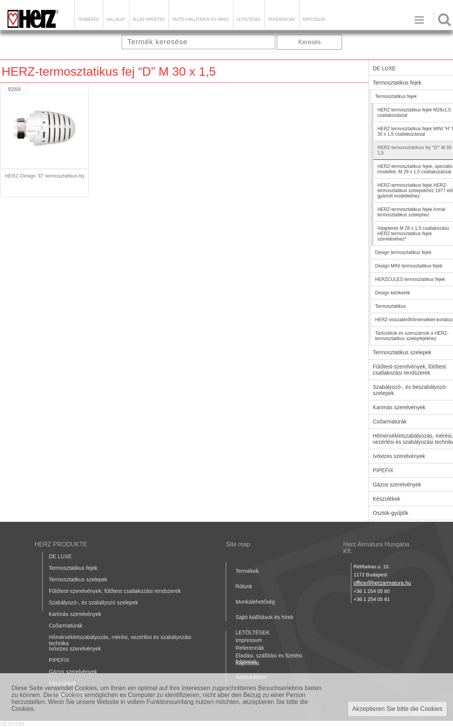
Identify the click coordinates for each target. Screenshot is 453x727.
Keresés (309, 42)
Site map (238, 544)
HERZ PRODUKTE (61, 544)
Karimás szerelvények (75, 614)
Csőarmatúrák (66, 625)
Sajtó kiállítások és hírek (200, 19)
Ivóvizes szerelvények (75, 649)
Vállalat (115, 19)
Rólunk (243, 586)
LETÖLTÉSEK (248, 19)
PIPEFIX (59, 660)
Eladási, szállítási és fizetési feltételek (268, 658)
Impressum (248, 640)
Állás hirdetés (148, 19)
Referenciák (281, 19)
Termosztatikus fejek (73, 568)
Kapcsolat (314, 19)
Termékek (88, 19)
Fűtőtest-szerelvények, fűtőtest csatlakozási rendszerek (115, 591)
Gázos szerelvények (73, 672)
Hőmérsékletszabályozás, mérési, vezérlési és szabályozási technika (120, 640)
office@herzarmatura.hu (382, 583)
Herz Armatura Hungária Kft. (376, 547)
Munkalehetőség (255, 602)
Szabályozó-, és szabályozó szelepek (93, 602)
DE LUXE (60, 556)
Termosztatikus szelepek (78, 579)
